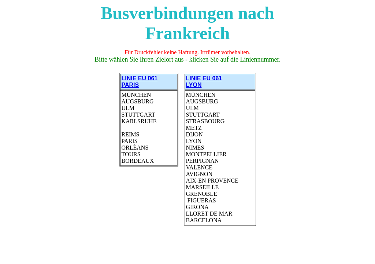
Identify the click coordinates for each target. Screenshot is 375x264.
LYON (194, 85)
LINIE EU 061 (204, 78)
